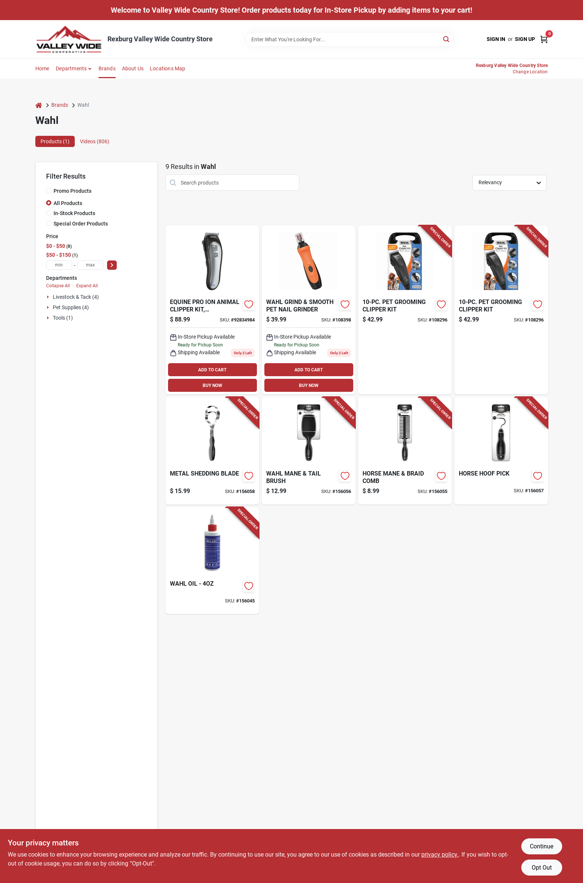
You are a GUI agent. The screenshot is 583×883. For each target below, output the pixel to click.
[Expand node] (48, 296)
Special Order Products (81, 223)
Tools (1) (63, 318)
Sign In (496, 39)
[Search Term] (349, 39)
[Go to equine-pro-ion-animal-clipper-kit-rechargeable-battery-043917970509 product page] (212, 309)
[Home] (38, 105)
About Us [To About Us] (133, 68)
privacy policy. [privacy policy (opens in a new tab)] (439, 854)
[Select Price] (112, 265)
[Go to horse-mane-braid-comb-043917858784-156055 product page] (405, 451)
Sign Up (525, 39)
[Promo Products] (48, 190)
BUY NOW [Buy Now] (212, 385)
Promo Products (72, 191)
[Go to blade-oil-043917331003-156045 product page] (212, 560)
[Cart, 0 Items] (544, 39)
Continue (541, 846)
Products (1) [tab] (55, 141)
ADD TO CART (212, 369)
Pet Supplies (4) (71, 307)
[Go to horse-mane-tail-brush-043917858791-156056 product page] (308, 451)
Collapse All (58, 285)
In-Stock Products (74, 213)
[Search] (446, 39)
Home (42, 68)
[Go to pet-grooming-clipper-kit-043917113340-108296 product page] (405, 309)
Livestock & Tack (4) (76, 297)
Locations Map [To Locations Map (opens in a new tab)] (168, 68)
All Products (68, 203)
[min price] (59, 265)
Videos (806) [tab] (94, 141)
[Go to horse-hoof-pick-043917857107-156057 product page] (501, 451)
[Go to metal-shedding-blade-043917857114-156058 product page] (212, 451)
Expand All (87, 285)
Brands (107, 68)
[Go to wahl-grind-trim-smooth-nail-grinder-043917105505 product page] (308, 309)
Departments (71, 68)
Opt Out (542, 867)
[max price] (90, 265)
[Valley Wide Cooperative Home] (68, 39)
